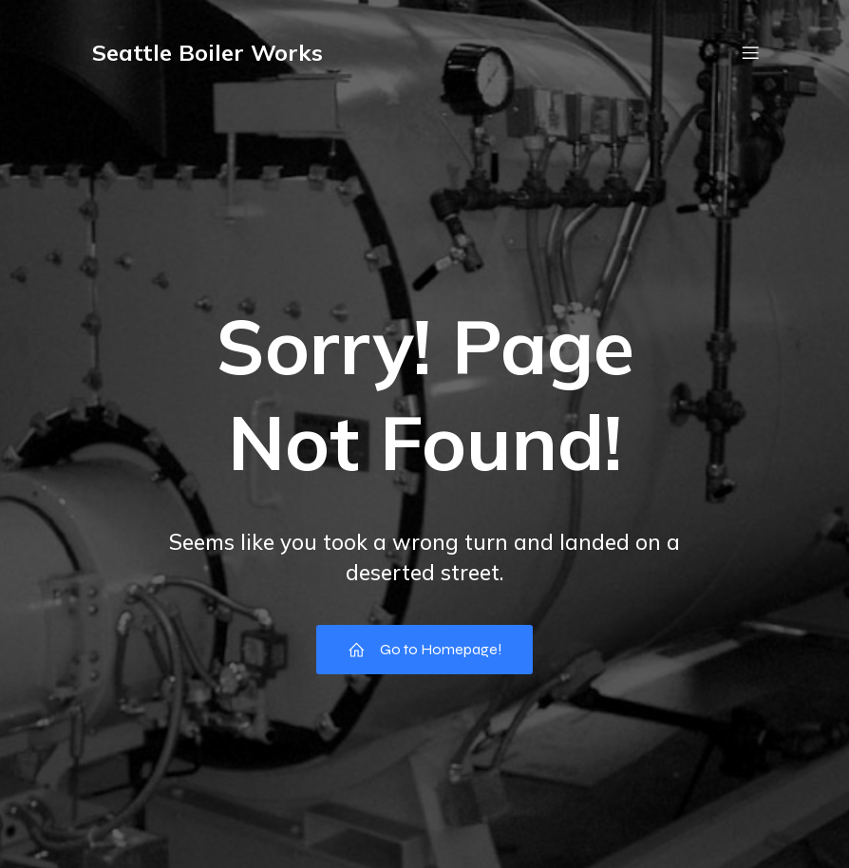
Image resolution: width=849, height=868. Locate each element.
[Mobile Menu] (750, 52)
